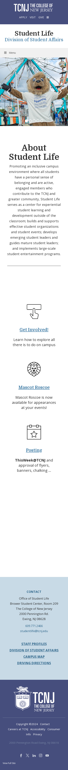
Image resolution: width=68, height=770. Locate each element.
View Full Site (9, 763)
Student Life (34, 33)
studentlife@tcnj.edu (34, 631)
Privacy (37, 734)
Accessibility (37, 729)
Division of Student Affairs (34, 39)
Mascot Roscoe (34, 387)
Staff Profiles (34, 644)
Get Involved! (34, 329)
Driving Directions (34, 663)
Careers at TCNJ (18, 729)
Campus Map (34, 657)
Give (41, 17)
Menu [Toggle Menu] (10, 52)
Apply (23, 17)
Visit (33, 17)
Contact (45, 724)
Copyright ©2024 (27, 724)
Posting (34, 450)
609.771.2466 (34, 626)
